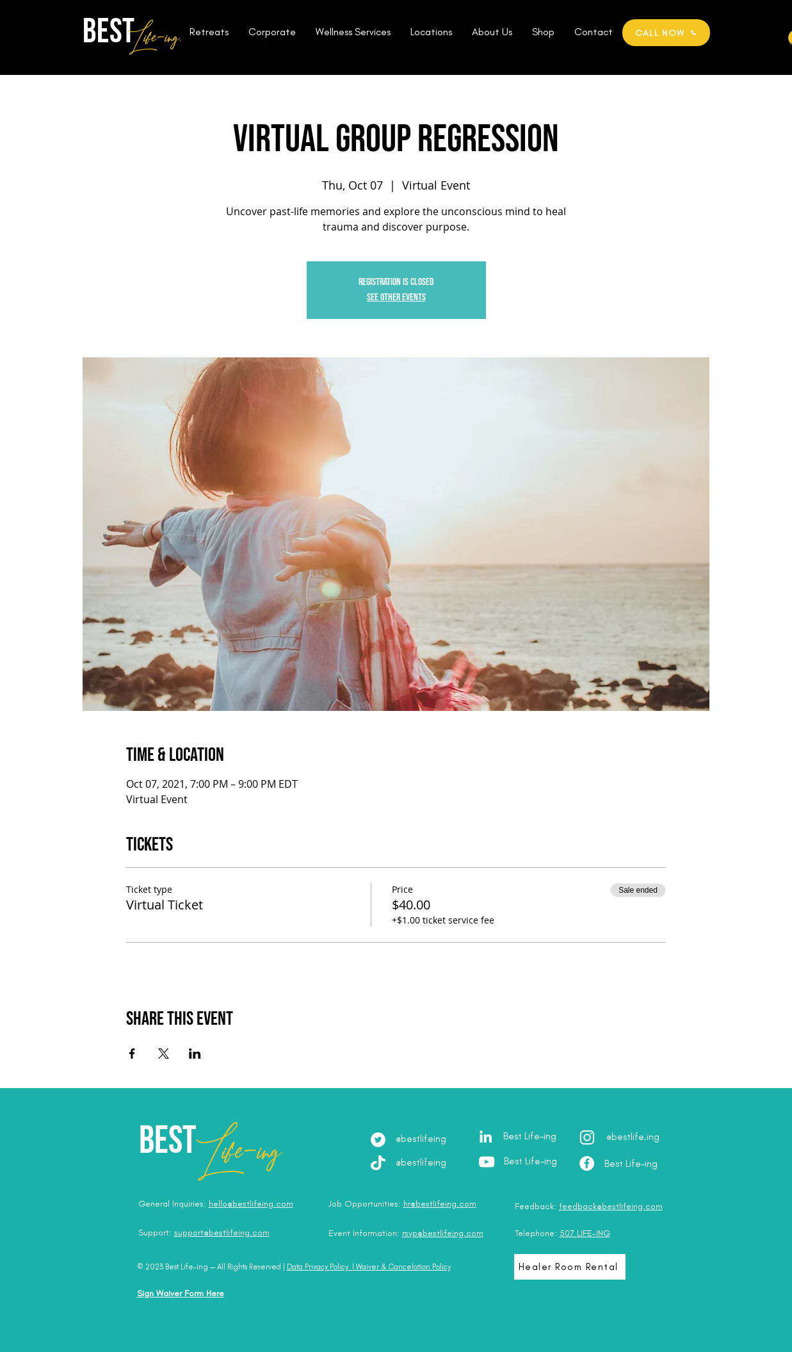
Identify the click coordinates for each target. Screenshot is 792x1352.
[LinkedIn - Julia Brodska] (485, 1136)
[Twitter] (378, 1139)
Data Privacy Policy (317, 1266)
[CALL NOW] (666, 32)
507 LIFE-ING (585, 1233)
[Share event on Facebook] (132, 1053)
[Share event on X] (164, 1053)
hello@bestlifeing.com (251, 1203)
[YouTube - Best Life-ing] (486, 1161)
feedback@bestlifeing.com (611, 1206)
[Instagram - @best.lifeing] (587, 1137)
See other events (396, 297)
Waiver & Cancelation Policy (403, 1266)
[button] (209, 32)
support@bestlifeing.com (222, 1232)
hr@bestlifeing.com (439, 1203)
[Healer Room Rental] (570, 1267)
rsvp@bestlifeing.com (442, 1233)
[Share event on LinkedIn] (195, 1053)
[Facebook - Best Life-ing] (586, 1163)
